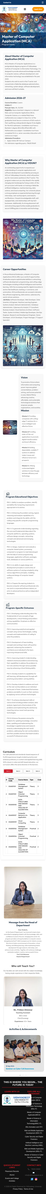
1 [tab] (19, 1026)
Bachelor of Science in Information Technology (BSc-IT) (34, 1106)
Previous (1, 1001)
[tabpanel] (23, 1001)
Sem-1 (8, 771)
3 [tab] (24, 1026)
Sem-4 (38, 771)
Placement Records (12, 1171)
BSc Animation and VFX (34, 1127)
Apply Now (38, 9)
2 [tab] (22, 1026)
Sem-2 (18, 771)
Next (45, 1001)
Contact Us (7, 2)
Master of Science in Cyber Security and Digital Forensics (34, 1157)
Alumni (12, 1175)
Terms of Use (28, 1189)
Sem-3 (28, 771)
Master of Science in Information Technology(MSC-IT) (34, 1121)
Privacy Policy (18, 1189)
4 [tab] (27, 1026)
